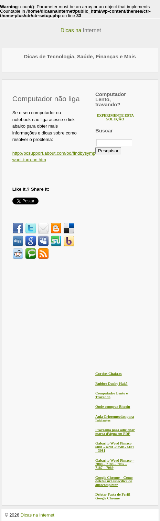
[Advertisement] (70, 314)
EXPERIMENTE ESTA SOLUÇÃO (115, 117)
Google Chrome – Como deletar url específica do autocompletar (113, 481)
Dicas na (81, 30)
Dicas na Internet (37, 515)
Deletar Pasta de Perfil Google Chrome (112, 496)
